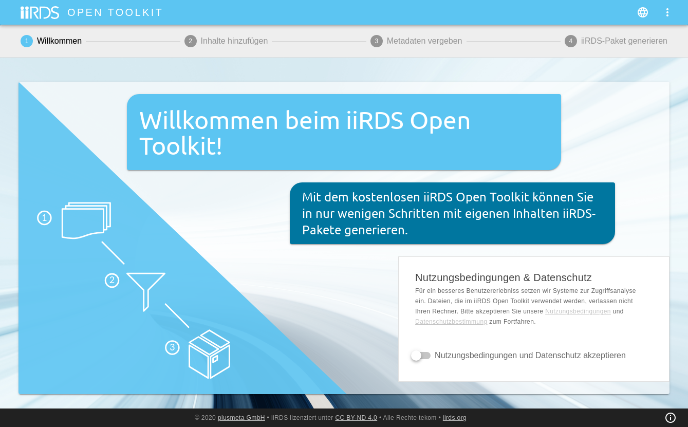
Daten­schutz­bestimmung (451, 321)
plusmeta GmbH (241, 417)
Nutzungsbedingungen (578, 311)
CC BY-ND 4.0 (356, 417)
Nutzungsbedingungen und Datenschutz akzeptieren (530, 355)
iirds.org (455, 417)
